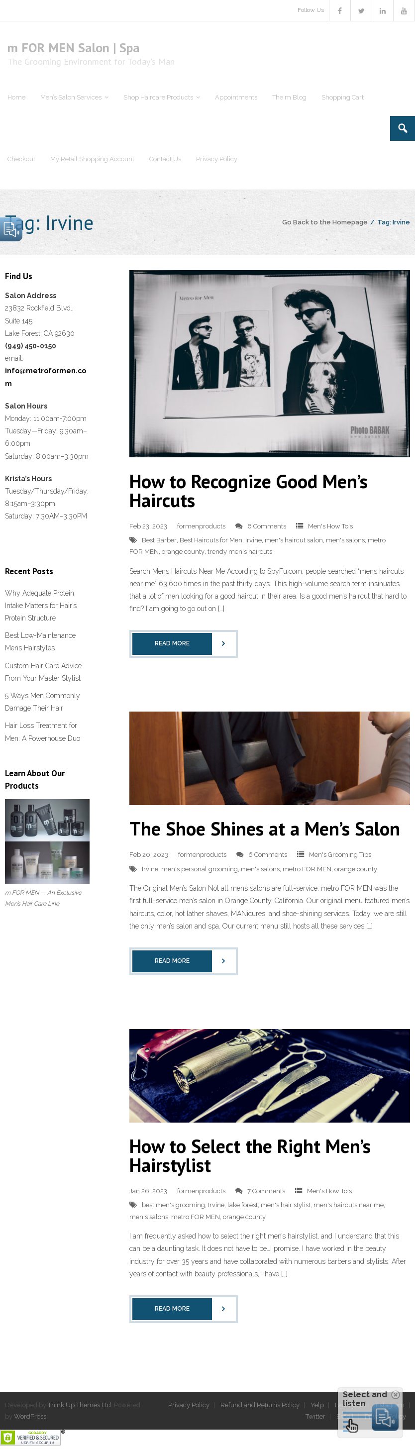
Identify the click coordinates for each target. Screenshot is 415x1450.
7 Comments (266, 1191)
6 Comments (266, 526)
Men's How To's (330, 526)
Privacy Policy (188, 1405)
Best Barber (159, 540)
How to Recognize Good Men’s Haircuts (248, 490)
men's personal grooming (199, 869)
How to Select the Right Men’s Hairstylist (250, 1155)
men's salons (345, 540)
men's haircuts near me (348, 1205)
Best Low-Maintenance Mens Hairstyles (40, 641)
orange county (183, 551)
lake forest (242, 1205)
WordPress (30, 1416)
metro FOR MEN (307, 869)
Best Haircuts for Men (211, 540)
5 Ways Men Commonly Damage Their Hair (42, 702)
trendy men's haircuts (240, 551)
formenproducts (201, 526)
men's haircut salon (294, 540)
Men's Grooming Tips (340, 854)
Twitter (315, 1416)
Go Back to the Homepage (325, 222)
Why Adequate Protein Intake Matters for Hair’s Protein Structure (41, 605)
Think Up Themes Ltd (79, 1405)
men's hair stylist (286, 1205)
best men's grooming (173, 1205)
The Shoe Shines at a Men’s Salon (264, 828)
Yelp (317, 1405)
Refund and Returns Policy (260, 1405)
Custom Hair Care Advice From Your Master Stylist (43, 672)
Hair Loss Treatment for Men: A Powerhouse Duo (42, 732)
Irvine (253, 540)
